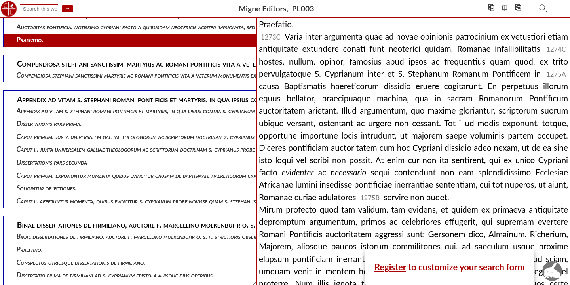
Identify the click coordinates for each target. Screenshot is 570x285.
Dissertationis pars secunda (52, 162)
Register (390, 267)
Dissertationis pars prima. (49, 123)
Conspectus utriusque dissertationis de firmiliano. (81, 262)
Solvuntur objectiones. (47, 188)
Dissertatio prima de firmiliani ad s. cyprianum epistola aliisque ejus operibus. (115, 275)
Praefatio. (30, 39)
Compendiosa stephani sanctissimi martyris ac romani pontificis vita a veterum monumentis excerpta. (145, 75)
